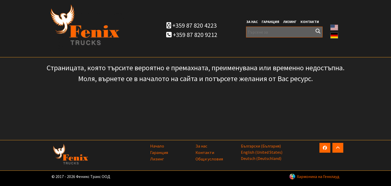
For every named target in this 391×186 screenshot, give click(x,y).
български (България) (261, 146)
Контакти (310, 21)
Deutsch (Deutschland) (261, 158)
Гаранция (270, 21)
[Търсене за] (284, 32)
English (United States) (261, 152)
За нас (252, 21)
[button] (334, 26)
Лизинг (290, 21)
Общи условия (209, 159)
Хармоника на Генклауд (318, 176)
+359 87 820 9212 (191, 35)
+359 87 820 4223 (191, 25)
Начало (157, 146)
